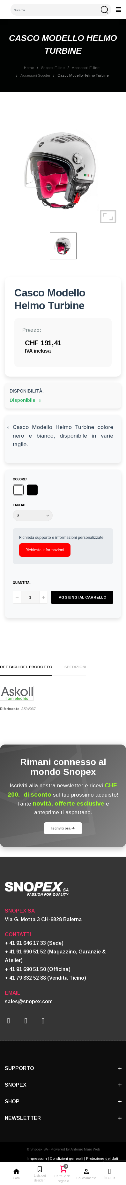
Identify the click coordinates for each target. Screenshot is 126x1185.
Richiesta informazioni (45, 550)
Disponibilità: (27, 391)
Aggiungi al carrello (83, 597)
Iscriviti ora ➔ (63, 828)
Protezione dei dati (102, 1158)
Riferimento (9, 709)
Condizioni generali (66, 1158)
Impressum (37, 1158)
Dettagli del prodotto (26, 667)
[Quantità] (30, 597)
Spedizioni (75, 667)
